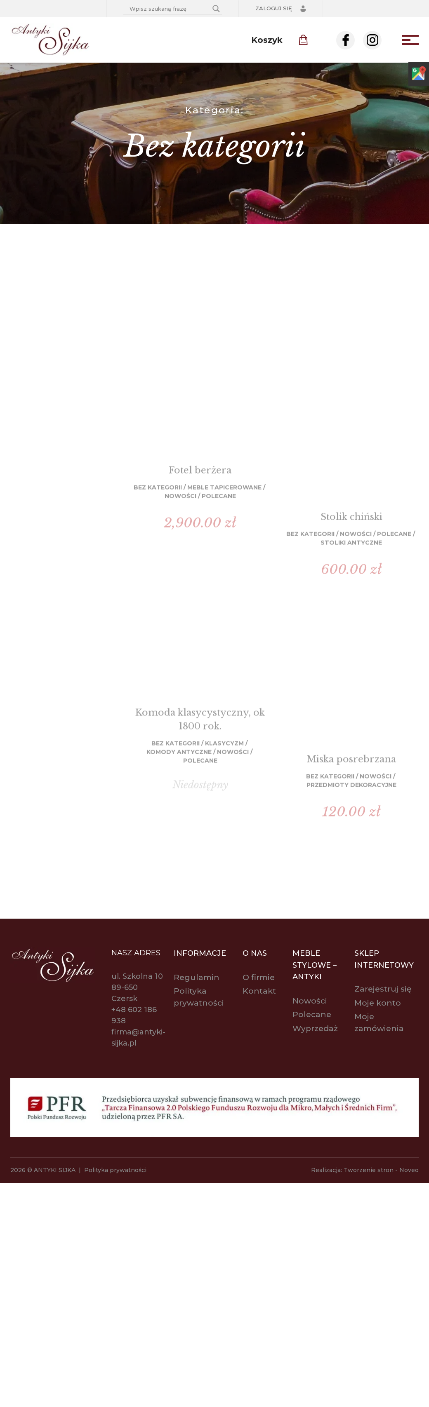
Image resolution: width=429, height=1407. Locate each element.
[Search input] (169, 8)
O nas (255, 953)
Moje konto (377, 1003)
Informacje (200, 953)
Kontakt (259, 991)
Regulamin (196, 977)
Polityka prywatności (115, 1170)
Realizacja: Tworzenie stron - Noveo (365, 1170)
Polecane (311, 1014)
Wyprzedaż (315, 1028)
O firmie (259, 977)
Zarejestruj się (383, 989)
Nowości (309, 1001)
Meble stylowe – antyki (314, 965)
